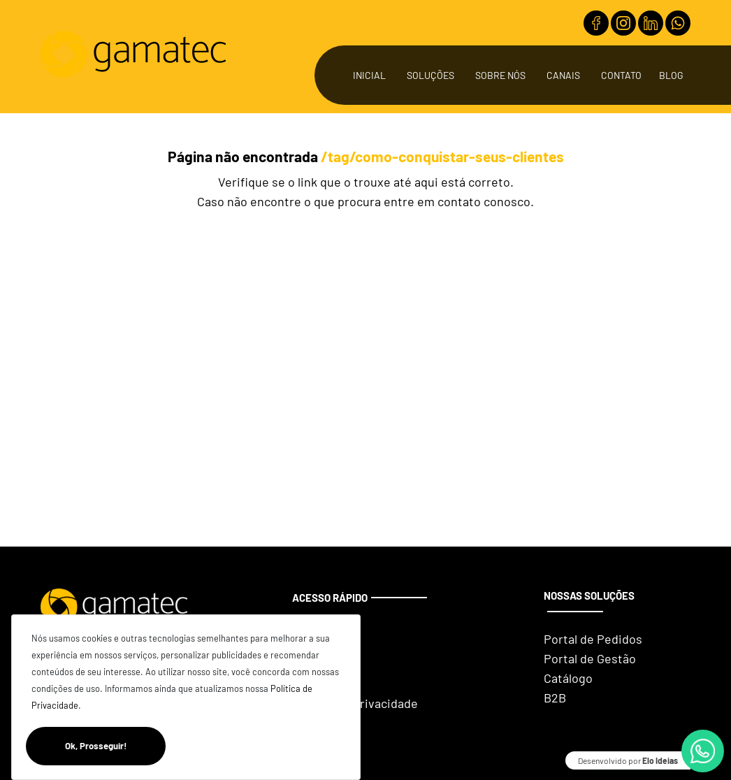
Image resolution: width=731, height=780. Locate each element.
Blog (671, 75)
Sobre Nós (500, 75)
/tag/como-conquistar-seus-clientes (442, 156)
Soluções (430, 75)
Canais (563, 75)
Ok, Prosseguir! (115, 746)
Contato (621, 75)
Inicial (369, 75)
